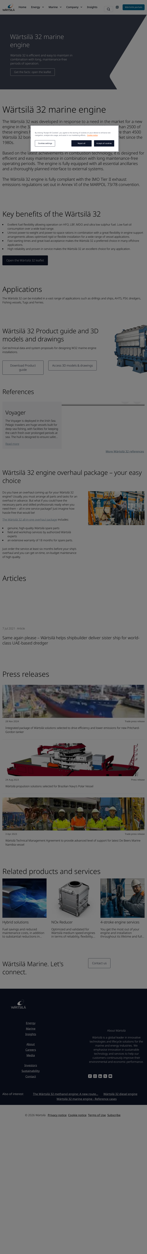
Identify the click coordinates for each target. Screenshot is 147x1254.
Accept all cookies (104, 143)
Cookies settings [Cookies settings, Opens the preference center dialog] (45, 143)
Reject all (81, 143)
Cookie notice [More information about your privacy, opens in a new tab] (92, 135)
